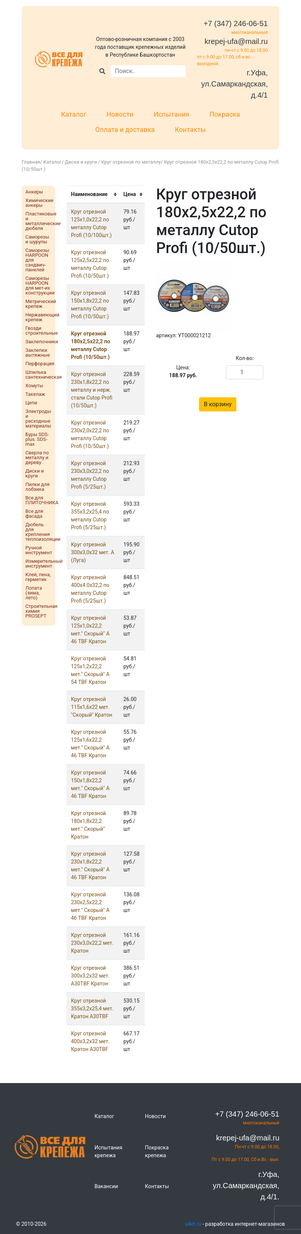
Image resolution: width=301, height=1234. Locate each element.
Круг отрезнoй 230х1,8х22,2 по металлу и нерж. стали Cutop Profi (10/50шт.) (91, 389)
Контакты (190, 129)
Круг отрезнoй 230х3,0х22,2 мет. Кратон (92, 943)
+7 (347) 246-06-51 (236, 23)
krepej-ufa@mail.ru (236, 41)
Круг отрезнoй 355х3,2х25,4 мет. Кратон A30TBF (92, 1008)
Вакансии (106, 1186)
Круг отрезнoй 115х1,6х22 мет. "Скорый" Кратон (91, 707)
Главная (31, 162)
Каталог (73, 114)
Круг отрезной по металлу (131, 162)
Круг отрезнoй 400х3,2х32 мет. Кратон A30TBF (90, 1041)
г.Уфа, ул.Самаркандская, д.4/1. (246, 1185)
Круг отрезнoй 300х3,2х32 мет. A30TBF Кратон (90, 976)
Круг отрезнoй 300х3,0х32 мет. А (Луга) (92, 552)
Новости (119, 114)
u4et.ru (193, 1224)
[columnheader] (92, 194)
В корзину (218, 404)
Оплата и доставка (125, 129)
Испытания (171, 114)
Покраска (225, 114)
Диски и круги (81, 162)
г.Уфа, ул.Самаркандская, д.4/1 (234, 84)
